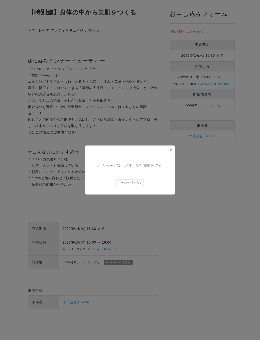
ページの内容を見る (130, 182)
